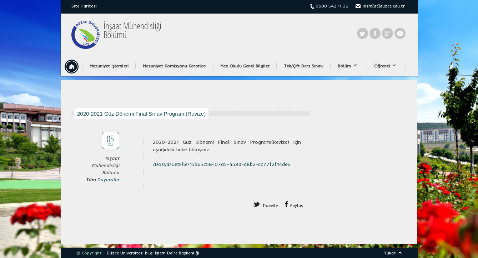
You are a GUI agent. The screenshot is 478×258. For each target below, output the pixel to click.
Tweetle (270, 205)
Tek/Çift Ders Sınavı (303, 66)
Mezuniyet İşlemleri (109, 66)
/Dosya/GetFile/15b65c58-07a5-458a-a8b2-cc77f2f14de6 (222, 164)
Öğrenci (383, 66)
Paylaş (296, 205)
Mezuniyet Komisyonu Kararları (174, 66)
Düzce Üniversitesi (125, 253)
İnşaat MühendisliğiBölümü (132, 30)
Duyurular (108, 179)
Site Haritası (84, 6)
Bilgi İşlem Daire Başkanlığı (172, 253)
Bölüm (346, 66)
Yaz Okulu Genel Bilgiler (245, 66)
